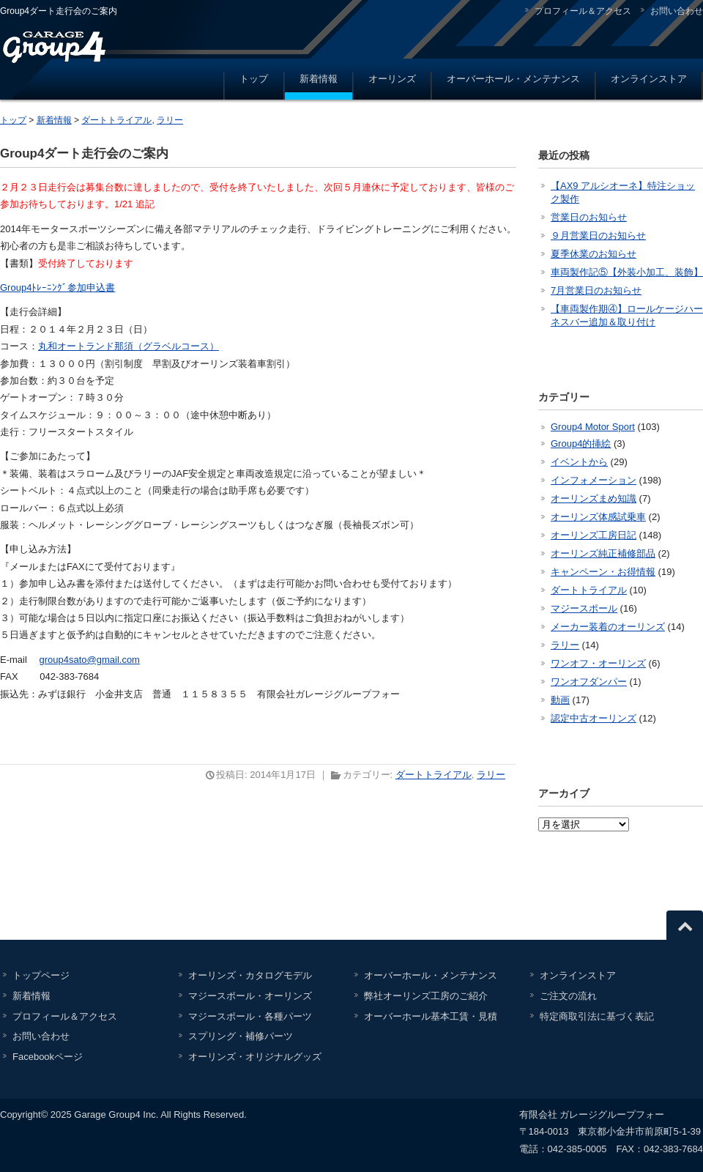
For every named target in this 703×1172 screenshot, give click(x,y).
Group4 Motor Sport (593, 426)
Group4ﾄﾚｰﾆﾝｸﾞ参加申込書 (57, 287)
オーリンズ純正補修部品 (603, 553)
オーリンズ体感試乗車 (598, 516)
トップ (253, 78)
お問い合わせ (676, 11)
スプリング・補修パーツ (240, 1036)
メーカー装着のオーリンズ (608, 626)
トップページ (41, 975)
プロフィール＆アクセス (583, 11)
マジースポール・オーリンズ (250, 995)
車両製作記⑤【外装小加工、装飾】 (627, 272)
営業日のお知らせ (589, 217)
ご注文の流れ (568, 995)
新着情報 (319, 78)
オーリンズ (392, 78)
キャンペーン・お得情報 (603, 571)
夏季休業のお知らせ (593, 253)
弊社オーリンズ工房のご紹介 (426, 995)
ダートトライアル (116, 120)
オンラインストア (649, 78)
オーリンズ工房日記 (593, 535)
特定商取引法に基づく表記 (597, 1016)
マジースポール (584, 608)
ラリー (170, 120)
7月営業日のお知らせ (596, 290)
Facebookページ (47, 1056)
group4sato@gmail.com (89, 659)
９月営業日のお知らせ (598, 235)
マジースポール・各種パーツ (250, 1016)
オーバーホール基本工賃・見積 (430, 1016)
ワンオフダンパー (589, 681)
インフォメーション (593, 480)
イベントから (579, 461)
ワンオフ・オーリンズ (598, 663)
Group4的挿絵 (581, 443)
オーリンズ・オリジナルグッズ (254, 1056)
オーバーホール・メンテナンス (513, 78)
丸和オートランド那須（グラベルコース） (128, 346)
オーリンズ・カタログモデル (250, 975)
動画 (560, 699)
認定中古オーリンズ (593, 718)
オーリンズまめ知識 (593, 498)
